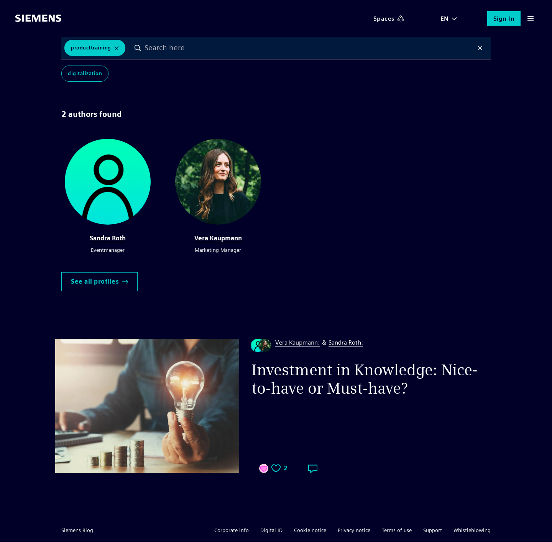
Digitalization (85, 73)
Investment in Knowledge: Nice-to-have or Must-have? (364, 379)
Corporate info (231, 530)
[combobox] (309, 48)
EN (444, 18)
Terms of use (397, 530)
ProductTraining (91, 48)
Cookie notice (310, 530)
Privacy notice (354, 530)
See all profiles (99, 281)
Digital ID (271, 530)
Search (137, 48)
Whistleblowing (472, 530)
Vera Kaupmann (218, 238)
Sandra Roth (108, 238)
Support (432, 530)
